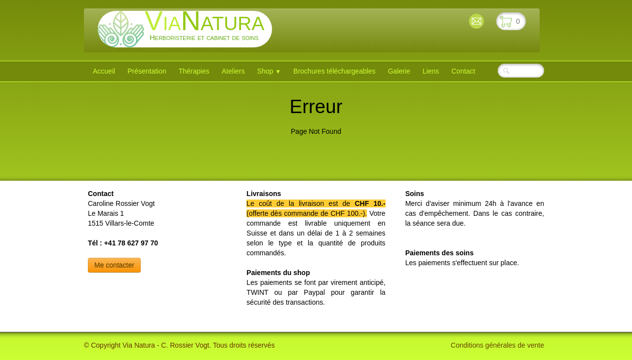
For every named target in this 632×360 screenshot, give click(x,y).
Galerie (399, 71)
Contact (463, 71)
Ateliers (233, 71)
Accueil (104, 71)
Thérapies (194, 71)
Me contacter (114, 265)
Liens (431, 71)
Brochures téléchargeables (334, 71)
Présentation (146, 71)
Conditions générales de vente (497, 345)
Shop (269, 71)
